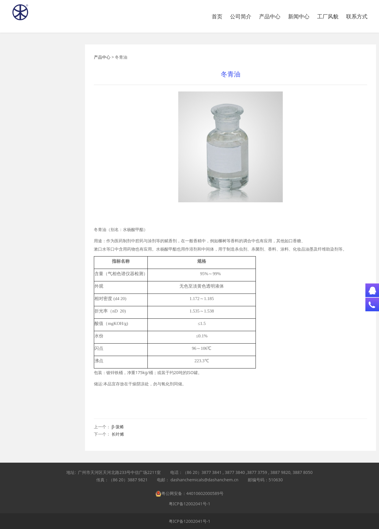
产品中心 (269, 16)
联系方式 (356, 16)
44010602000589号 (205, 493)
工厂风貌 (327, 16)
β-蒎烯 (118, 426)
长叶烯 (118, 434)
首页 (217, 16)
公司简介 (240, 16)
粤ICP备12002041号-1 (190, 503)
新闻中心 (298, 16)
